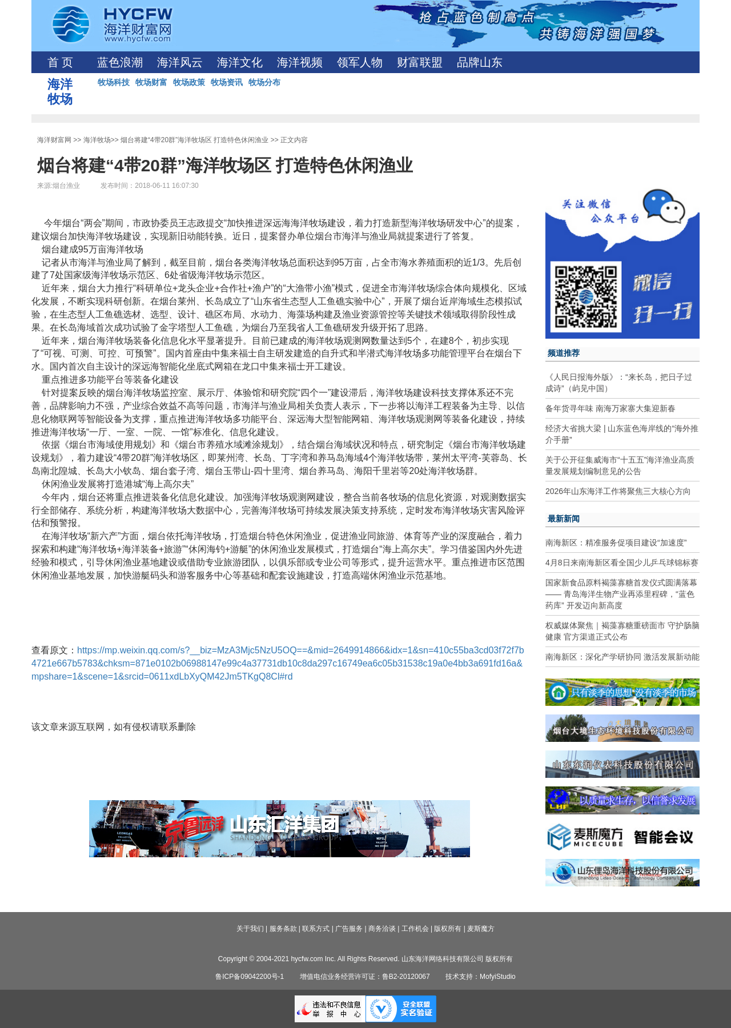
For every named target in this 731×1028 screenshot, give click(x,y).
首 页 (60, 62)
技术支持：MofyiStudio (480, 977)
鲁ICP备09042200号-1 (249, 977)
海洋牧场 (97, 140)
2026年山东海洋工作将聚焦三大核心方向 (618, 491)
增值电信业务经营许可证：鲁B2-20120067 (365, 977)
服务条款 (283, 929)
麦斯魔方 (481, 929)
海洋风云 (180, 62)
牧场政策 (189, 82)
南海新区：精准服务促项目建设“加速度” (615, 542)
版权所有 (447, 929)
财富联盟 (420, 62)
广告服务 (349, 929)
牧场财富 (151, 82)
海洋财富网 (54, 140)
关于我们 (250, 929)
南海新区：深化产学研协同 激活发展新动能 (622, 656)
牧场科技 (114, 82)
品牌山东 (480, 62)
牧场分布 (264, 82)
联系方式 (316, 929)
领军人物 (360, 62)
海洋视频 (300, 62)
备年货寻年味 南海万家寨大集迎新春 (610, 408)
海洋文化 (240, 62)
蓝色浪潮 (120, 62)
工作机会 (415, 929)
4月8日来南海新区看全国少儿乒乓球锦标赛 (621, 562)
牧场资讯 (227, 82)
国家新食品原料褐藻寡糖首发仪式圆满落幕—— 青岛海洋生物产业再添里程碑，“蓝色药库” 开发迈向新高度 (621, 594)
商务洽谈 (382, 929)
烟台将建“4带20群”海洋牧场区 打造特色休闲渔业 (194, 140)
